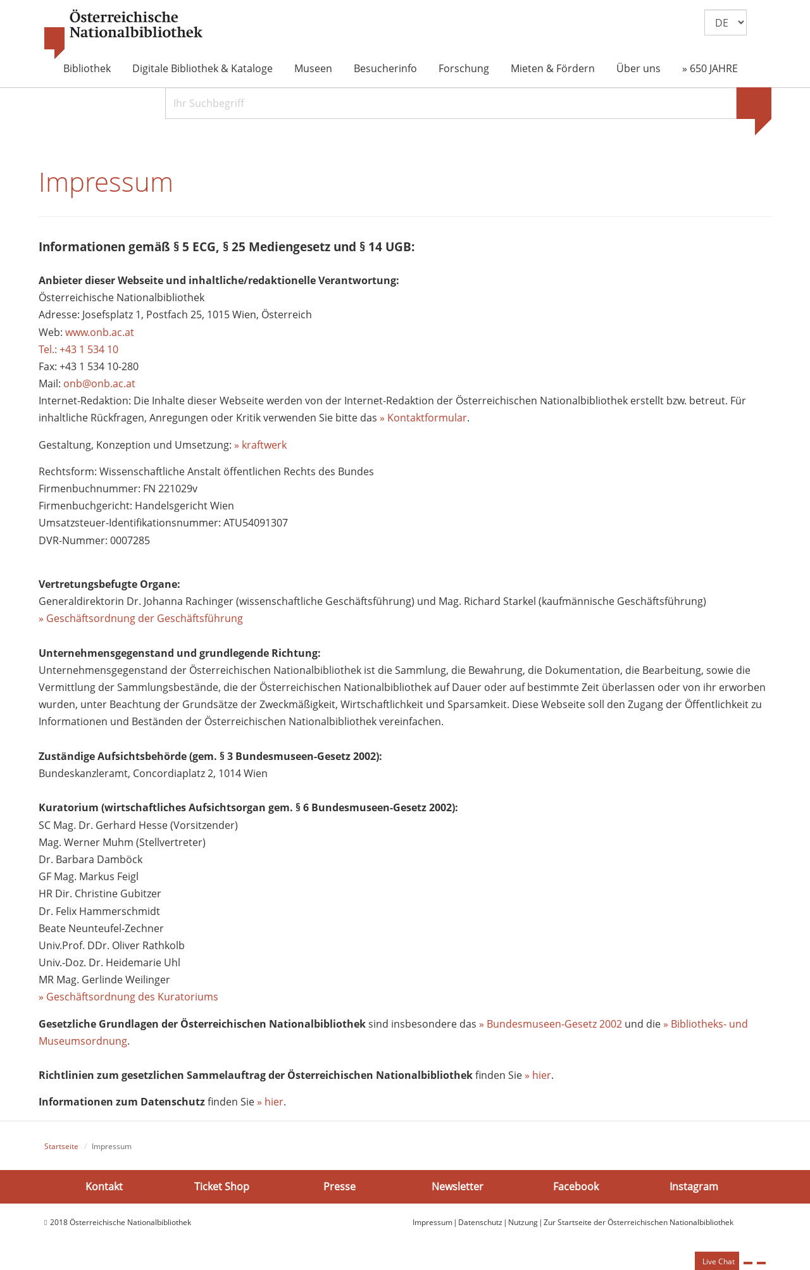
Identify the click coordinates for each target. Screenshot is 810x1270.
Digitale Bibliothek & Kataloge (202, 68)
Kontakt (104, 1190)
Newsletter (457, 1190)
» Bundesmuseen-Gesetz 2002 (550, 1027)
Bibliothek (87, 68)
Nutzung (523, 1225)
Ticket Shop (221, 1190)
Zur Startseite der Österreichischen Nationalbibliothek (638, 1225)
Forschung (464, 68)
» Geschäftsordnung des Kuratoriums (128, 1000)
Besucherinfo (385, 68)
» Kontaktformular (423, 421)
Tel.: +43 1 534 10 (78, 352)
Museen (313, 68)
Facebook (576, 1190)
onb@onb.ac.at (99, 387)
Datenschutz (480, 1225)
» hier (538, 1078)
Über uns (638, 68)
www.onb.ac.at (99, 335)
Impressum (432, 1225)
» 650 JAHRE (710, 68)
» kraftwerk (260, 448)
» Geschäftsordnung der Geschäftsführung (141, 621)
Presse (339, 1190)
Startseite (61, 1149)
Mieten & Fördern (553, 68)
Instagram (694, 1190)
